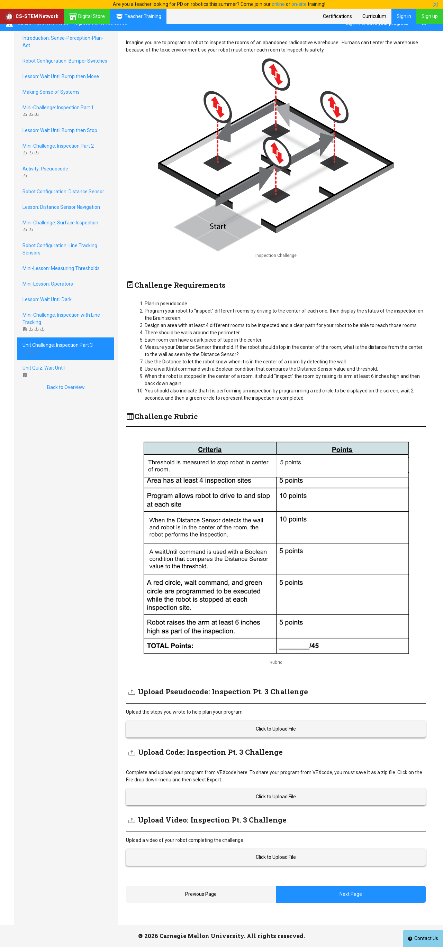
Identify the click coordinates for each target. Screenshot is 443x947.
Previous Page (201, 894)
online (278, 4)
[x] (435, 4)
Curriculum (374, 16)
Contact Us (423, 938)
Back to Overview (66, 387)
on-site (299, 4)
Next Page (351, 894)
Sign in (404, 16)
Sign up (430, 16)
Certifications (337, 16)
